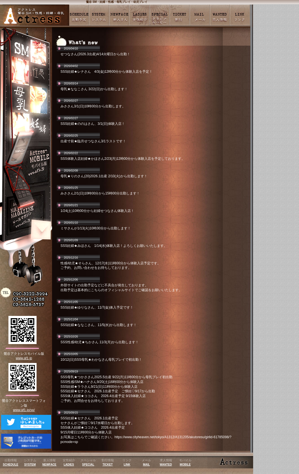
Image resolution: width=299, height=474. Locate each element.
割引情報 (108, 462)
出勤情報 (10, 462)
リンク (127, 462)
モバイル (185, 462)
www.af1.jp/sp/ (24, 410)
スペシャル (88, 462)
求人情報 (166, 462)
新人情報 (49, 462)
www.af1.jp (24, 358)
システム (30, 462)
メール (146, 462)
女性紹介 (69, 462)
